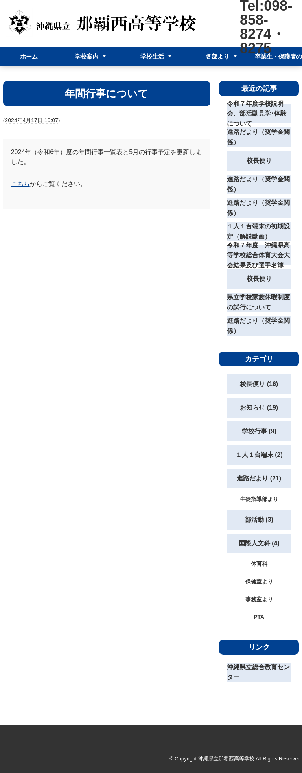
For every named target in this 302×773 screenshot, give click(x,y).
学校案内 (86, 56)
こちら (20, 183)
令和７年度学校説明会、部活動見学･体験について (257, 113)
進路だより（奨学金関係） (258, 137)
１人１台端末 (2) (259, 454)
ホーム (29, 56)
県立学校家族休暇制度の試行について (258, 302)
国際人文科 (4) (259, 543)
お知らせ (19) (259, 407)
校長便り (259, 160)
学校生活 (152, 56)
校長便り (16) (259, 384)
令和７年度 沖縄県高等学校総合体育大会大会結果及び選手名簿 (258, 255)
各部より (217, 56)
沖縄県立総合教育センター (258, 672)
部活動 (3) (259, 519)
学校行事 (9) (259, 431)
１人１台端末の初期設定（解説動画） (258, 231)
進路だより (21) (259, 478)
